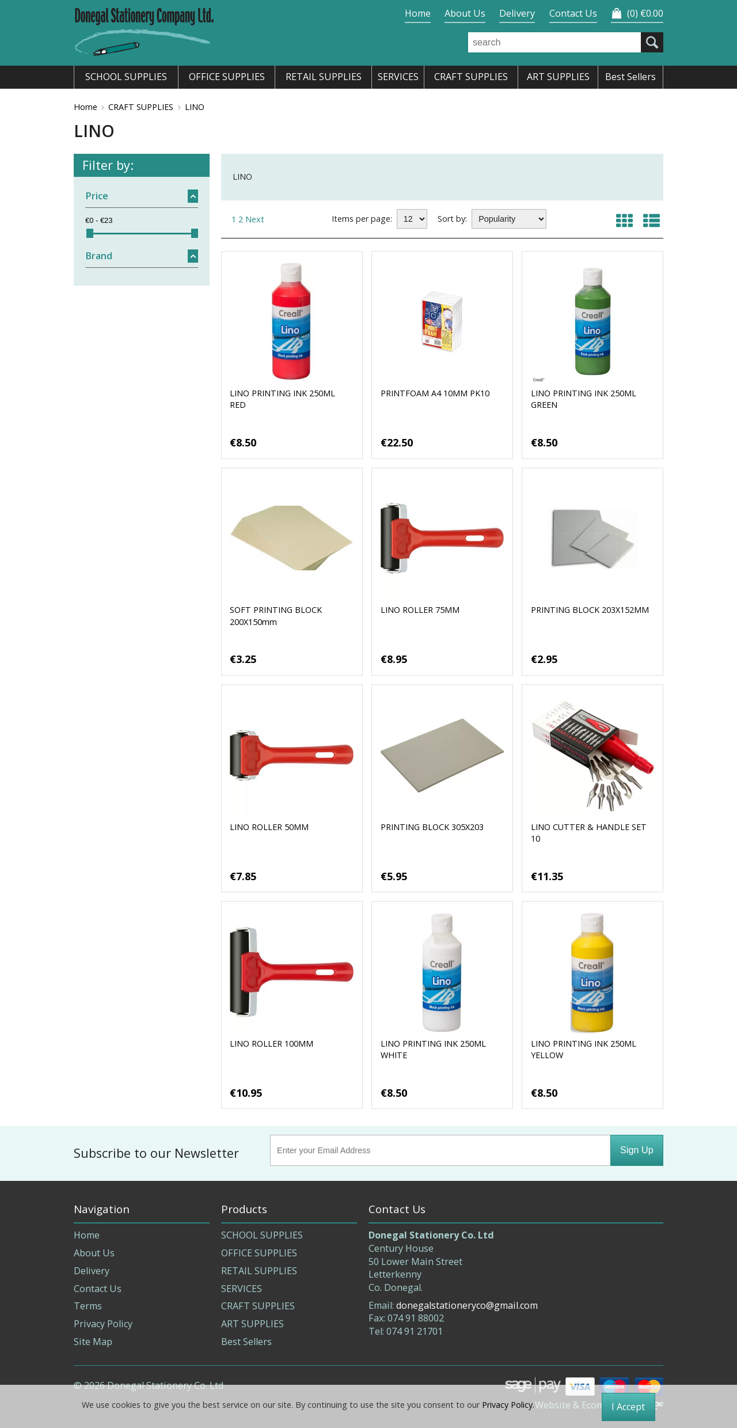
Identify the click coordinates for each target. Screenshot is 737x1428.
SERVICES (241, 1288)
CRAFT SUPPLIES (140, 106)
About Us (465, 13)
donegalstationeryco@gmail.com (467, 1305)
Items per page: (362, 218)
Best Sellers (246, 1341)
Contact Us (573, 13)
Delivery (517, 13)
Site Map (93, 1341)
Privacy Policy (103, 1323)
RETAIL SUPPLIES (259, 1270)
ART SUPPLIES (252, 1323)
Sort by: (452, 218)
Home (418, 13)
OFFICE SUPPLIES (259, 1253)
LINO (194, 106)
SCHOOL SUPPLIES (262, 1235)
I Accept (628, 1406)
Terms (88, 1306)
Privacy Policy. (508, 1404)
